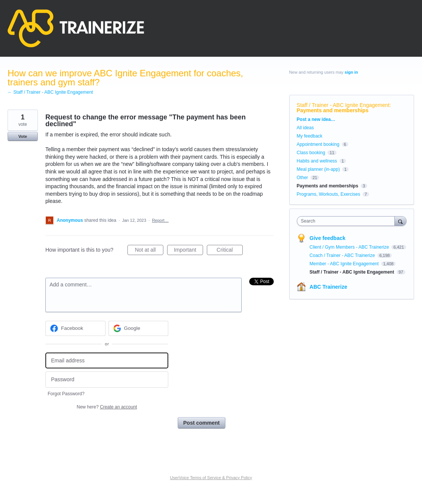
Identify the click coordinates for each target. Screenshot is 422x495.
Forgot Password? (66, 393)
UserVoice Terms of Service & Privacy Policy (211, 477)
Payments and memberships (333, 110)
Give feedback (328, 238)
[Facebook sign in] (75, 328)
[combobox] (348, 221)
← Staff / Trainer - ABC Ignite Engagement (50, 92)
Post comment (201, 423)
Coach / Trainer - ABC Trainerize (343, 255)
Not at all (149, 251)
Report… (160, 220)
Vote (22, 136)
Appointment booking (318, 144)
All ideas (305, 127)
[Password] (106, 379)
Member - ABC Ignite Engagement (345, 263)
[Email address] (106, 361)
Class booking (311, 152)
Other (302, 177)
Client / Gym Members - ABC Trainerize (350, 247)
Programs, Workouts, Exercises (328, 194)
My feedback (310, 136)
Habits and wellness (317, 161)
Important (188, 251)
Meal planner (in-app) (318, 169)
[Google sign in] (139, 328)
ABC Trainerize (329, 287)
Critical (230, 251)
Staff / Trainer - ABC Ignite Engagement (343, 105)
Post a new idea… (316, 119)
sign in (351, 72)
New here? (107, 407)
